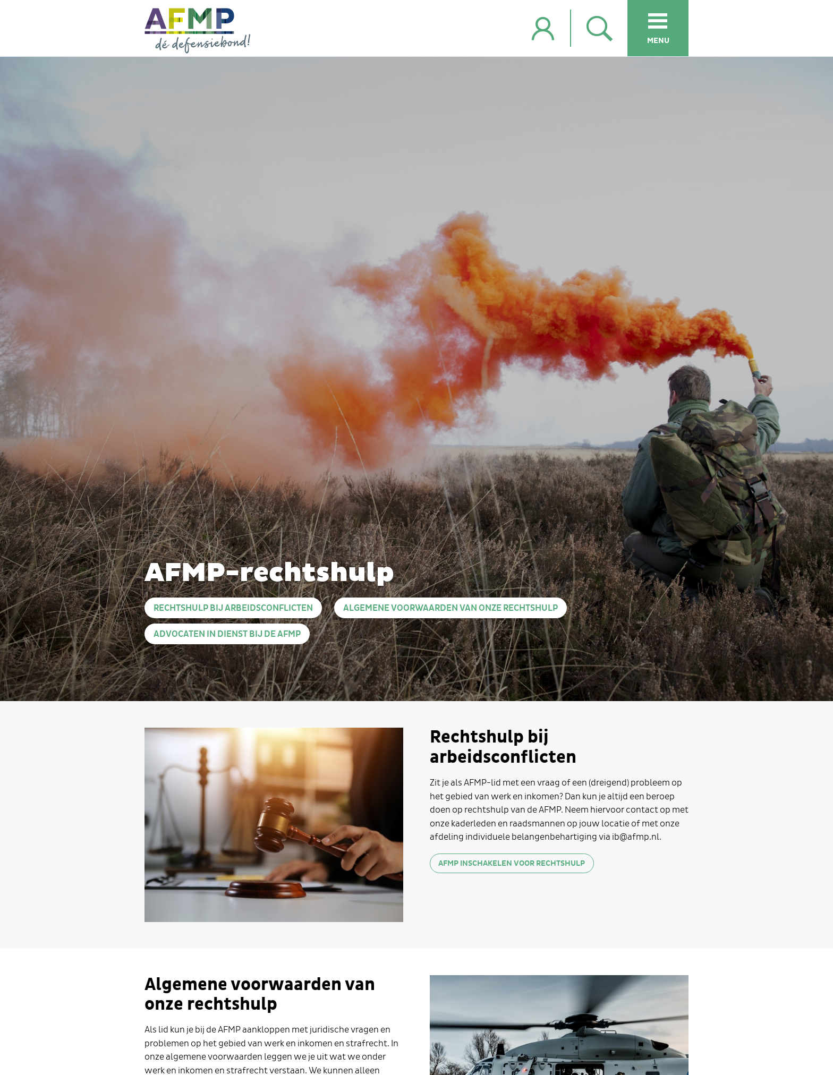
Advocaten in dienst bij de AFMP (227, 634)
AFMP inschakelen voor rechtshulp (511, 863)
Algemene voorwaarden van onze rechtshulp (450, 608)
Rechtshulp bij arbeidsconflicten (233, 608)
